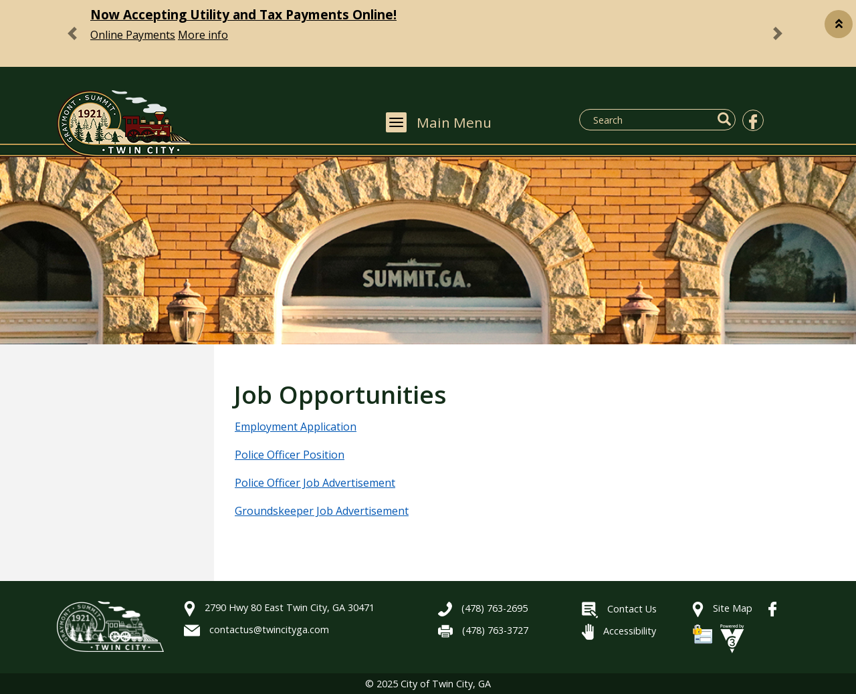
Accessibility (619, 630)
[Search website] (651, 120)
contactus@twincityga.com (256, 629)
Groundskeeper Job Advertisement (322, 510)
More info (203, 34)
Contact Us (619, 608)
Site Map (722, 608)
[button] (839, 24)
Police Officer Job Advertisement (315, 482)
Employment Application (295, 426)
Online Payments (132, 34)
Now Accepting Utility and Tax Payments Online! (243, 14)
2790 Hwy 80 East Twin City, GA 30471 (279, 607)
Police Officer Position (289, 454)
